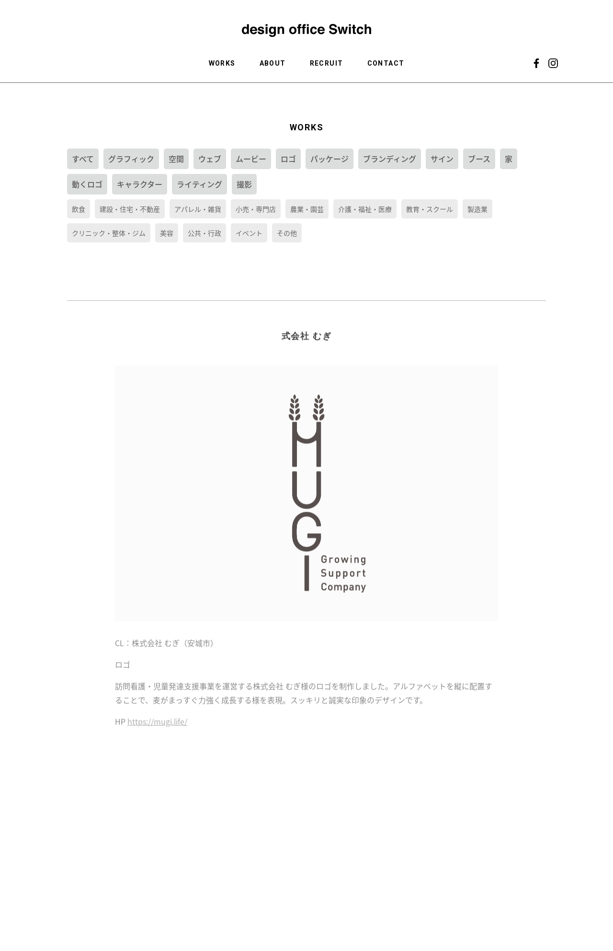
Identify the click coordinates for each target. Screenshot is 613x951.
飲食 (78, 209)
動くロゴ (87, 184)
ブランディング (389, 158)
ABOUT (273, 63)
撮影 (244, 184)
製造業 (477, 209)
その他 (287, 233)
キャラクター (139, 184)
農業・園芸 (307, 209)
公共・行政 (204, 233)
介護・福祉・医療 (365, 209)
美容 (166, 233)
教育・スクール (429, 209)
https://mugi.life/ (157, 728)
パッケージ (329, 158)
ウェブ (209, 158)
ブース (479, 158)
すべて (83, 158)
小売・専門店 (256, 209)
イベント (249, 233)
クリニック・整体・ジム (109, 233)
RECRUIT (326, 63)
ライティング (199, 184)
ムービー (251, 158)
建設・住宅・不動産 (130, 209)
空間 (176, 158)
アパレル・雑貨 (197, 209)
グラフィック (131, 158)
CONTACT (386, 63)
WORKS (222, 63)
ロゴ (288, 158)
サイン (442, 158)
